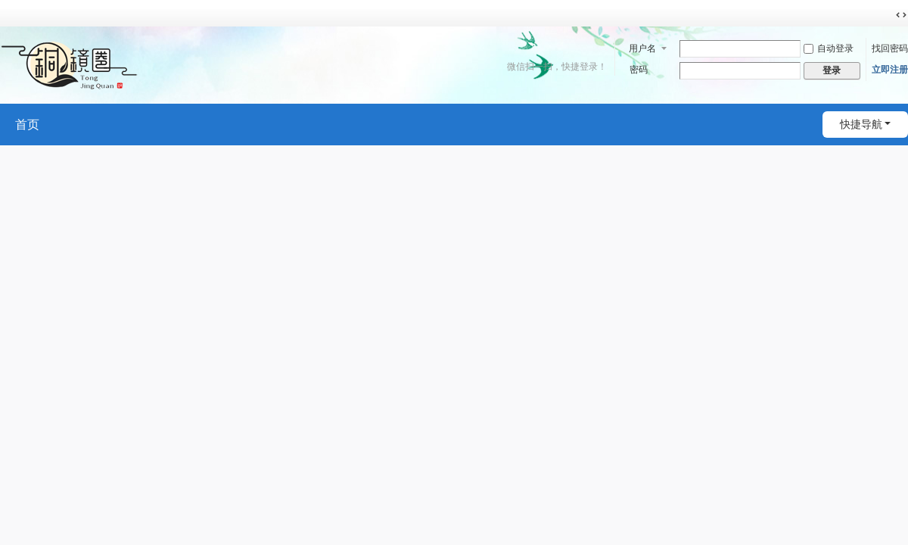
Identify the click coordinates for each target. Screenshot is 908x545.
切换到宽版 (901, 15)
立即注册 (890, 69)
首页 (27, 124)
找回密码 (890, 48)
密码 (639, 69)
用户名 (642, 48)
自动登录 (829, 48)
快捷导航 (861, 124)
